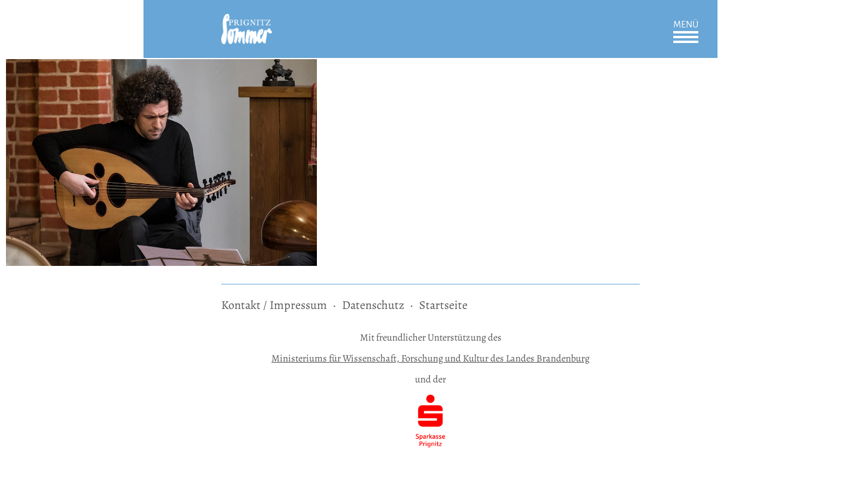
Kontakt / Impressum (274, 305)
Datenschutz (373, 305)
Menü (685, 24)
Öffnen (685, 37)
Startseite (443, 305)
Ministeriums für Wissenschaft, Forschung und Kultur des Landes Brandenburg (430, 358)
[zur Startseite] (246, 22)
